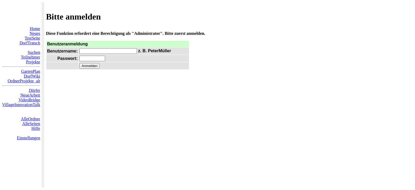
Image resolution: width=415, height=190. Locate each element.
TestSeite (32, 38)
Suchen (34, 52)
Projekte (33, 62)
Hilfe (35, 128)
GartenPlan (30, 71)
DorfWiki (32, 76)
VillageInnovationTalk (21, 104)
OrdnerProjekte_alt (24, 81)
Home (35, 28)
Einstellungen (28, 138)
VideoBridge (29, 100)
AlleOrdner (30, 119)
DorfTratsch (30, 43)
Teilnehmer (30, 57)
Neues (35, 33)
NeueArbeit (30, 95)
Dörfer (34, 90)
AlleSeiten (31, 123)
